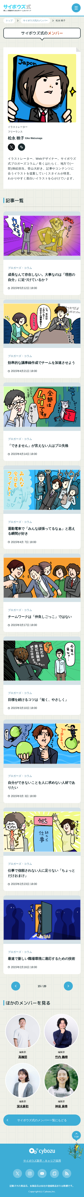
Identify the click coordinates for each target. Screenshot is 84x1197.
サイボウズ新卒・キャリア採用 (42, 1160)
